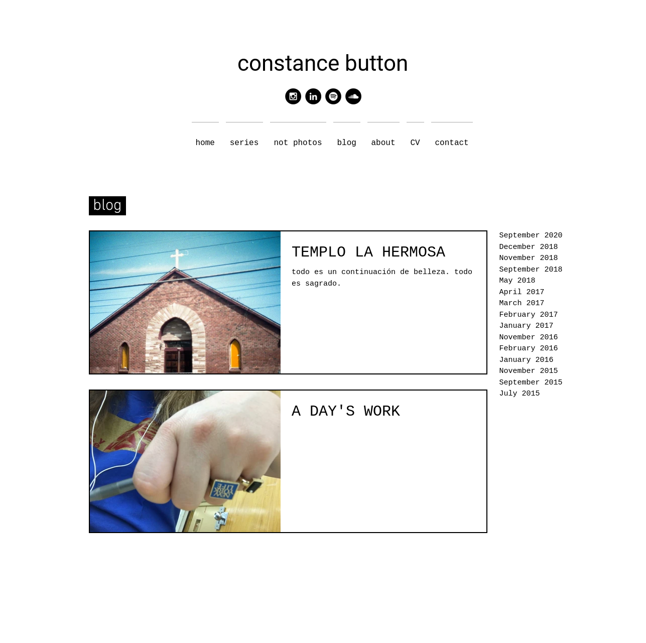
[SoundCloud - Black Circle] (353, 96)
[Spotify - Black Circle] (333, 96)
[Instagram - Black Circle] (293, 96)
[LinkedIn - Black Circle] (313, 96)
